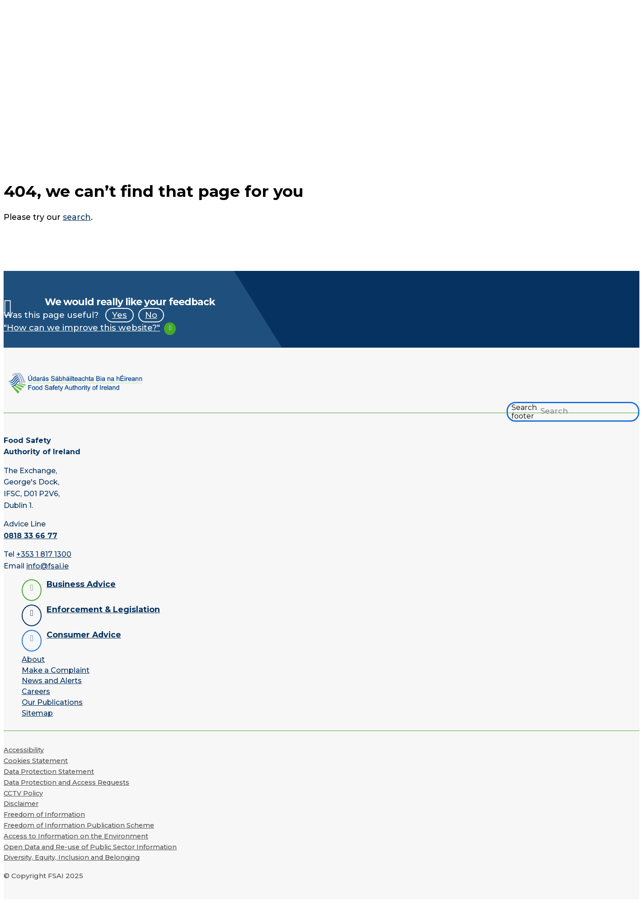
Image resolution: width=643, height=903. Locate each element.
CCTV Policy (23, 793)
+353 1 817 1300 (43, 554)
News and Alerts (52, 680)
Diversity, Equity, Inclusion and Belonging (72, 857)
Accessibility (24, 750)
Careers (36, 691)
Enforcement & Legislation (103, 609)
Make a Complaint (55, 670)
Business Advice (81, 584)
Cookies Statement (36, 761)
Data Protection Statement (49, 772)
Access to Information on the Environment (76, 836)
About (33, 659)
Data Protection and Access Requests (66, 782)
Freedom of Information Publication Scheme (79, 825)
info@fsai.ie (47, 566)
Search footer (524, 411)
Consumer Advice (84, 634)
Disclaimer (21, 804)
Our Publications (52, 702)
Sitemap (37, 713)
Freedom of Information (44, 814)
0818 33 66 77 (30, 535)
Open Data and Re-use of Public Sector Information (90, 847)
